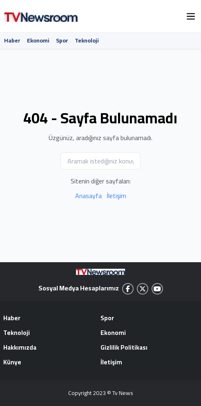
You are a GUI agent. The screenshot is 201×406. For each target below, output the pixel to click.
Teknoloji (87, 40)
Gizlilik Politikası (123, 348)
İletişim (116, 196)
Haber (12, 40)
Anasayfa (88, 196)
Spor (62, 40)
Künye (12, 363)
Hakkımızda (19, 348)
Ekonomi (38, 40)
